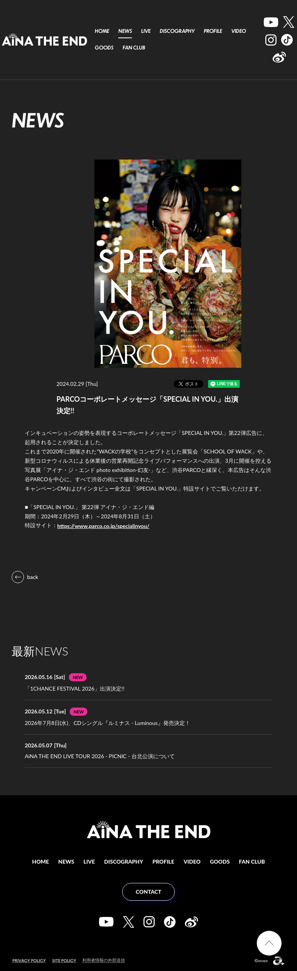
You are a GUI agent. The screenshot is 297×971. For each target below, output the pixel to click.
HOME (102, 30)
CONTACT (148, 891)
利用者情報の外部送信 (103, 960)
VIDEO (238, 30)
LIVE (145, 30)
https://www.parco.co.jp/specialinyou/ (103, 526)
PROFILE (213, 30)
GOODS (104, 47)
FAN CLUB (134, 47)
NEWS (125, 30)
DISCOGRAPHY (177, 30)
